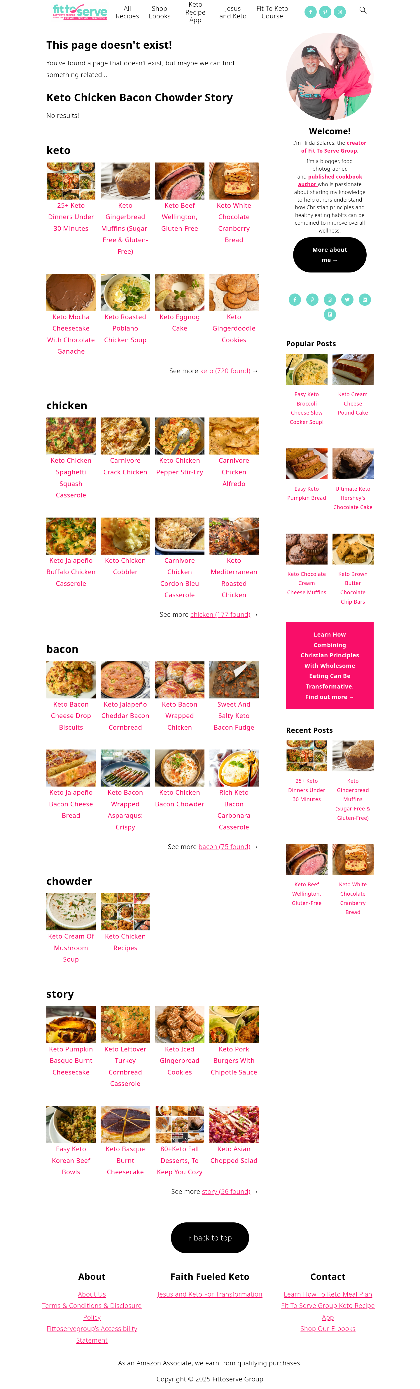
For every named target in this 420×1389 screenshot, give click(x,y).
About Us (92, 1294)
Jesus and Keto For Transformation (210, 1294)
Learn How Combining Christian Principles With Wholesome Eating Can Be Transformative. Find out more (330, 665)
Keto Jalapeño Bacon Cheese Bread (71, 804)
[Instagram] (340, 12)
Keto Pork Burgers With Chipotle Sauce (234, 1060)
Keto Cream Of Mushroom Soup (71, 947)
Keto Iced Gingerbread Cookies (180, 1060)
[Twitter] (347, 299)
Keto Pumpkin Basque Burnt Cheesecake (71, 1060)
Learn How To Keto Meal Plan (328, 1294)
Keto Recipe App (196, 11)
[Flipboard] (330, 314)
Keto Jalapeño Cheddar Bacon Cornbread (126, 715)
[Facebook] (310, 12)
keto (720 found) (225, 370)
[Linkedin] (365, 299)
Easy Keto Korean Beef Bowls (71, 1160)
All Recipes (127, 12)
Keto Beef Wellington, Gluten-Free (179, 217)
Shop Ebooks (159, 12)
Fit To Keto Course (272, 12)
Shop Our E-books (328, 1328)
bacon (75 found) (224, 846)
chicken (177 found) (220, 614)
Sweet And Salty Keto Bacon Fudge (234, 715)
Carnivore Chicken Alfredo (234, 472)
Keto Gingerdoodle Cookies (234, 328)
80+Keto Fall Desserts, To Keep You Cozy (180, 1160)
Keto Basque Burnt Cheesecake (125, 1160)
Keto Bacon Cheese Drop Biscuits (71, 715)
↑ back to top (210, 1238)
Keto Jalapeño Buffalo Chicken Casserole (71, 572)
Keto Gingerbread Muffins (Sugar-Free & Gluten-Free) (125, 228)
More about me (329, 255)
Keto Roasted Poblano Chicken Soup (125, 328)
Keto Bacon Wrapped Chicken (179, 715)
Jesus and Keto (233, 12)
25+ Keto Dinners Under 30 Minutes (71, 217)
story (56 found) (226, 1191)
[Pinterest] (325, 12)
